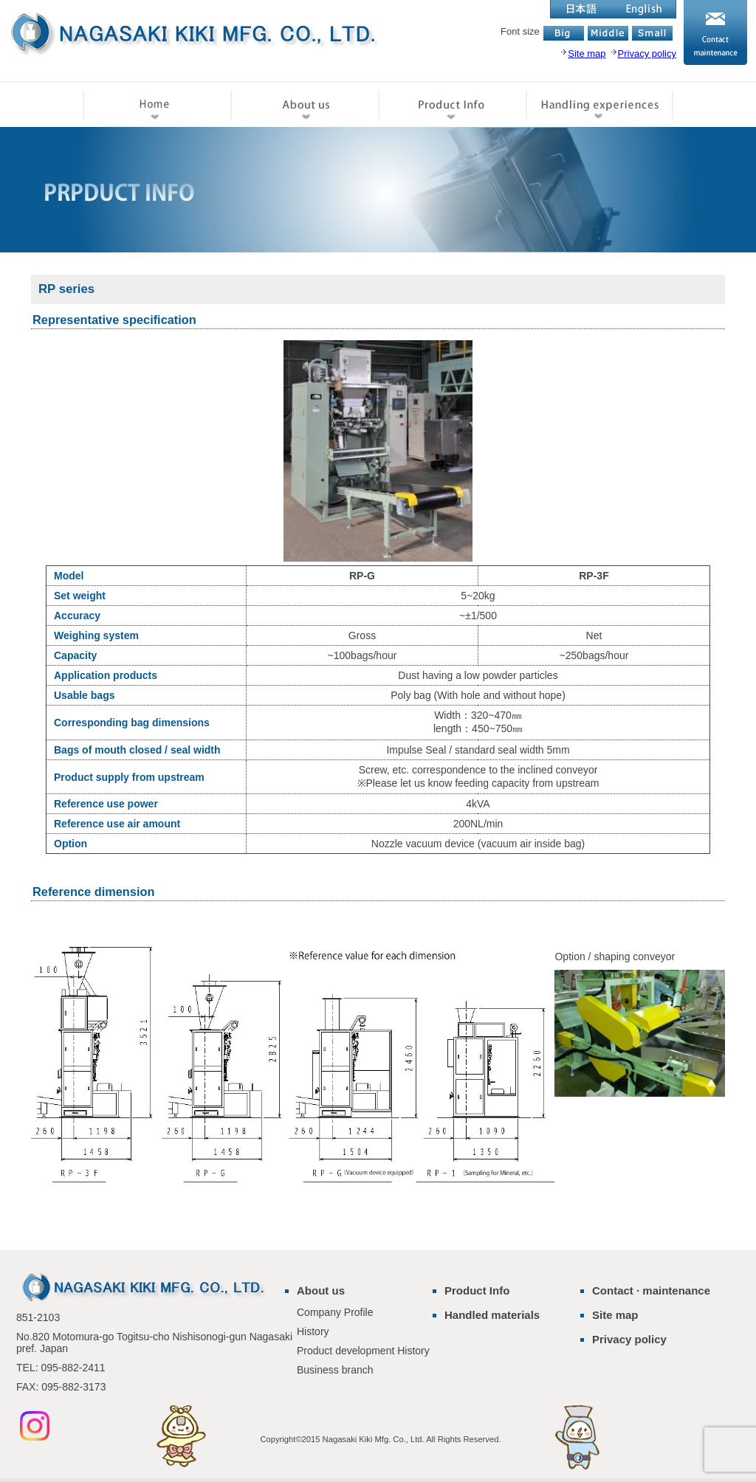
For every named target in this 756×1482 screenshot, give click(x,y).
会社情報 (304, 104)
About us (321, 1290)
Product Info (476, 1290)
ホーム (156, 104)
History (313, 1331)
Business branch (335, 1370)
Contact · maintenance (651, 1290)
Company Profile (335, 1312)
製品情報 (452, 104)
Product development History (363, 1351)
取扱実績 (599, 104)
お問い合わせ (715, 32)
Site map (615, 1315)
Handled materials (492, 1315)
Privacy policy (629, 1339)
